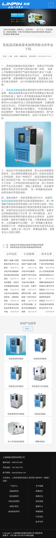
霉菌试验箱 (15, 34)
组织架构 (39, 501)
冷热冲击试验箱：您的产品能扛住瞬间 (29, 264)
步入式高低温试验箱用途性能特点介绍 (46, 275)
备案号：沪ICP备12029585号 (14, 535)
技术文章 (29, 30)
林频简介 (39, 491)
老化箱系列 (14, 496)
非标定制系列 (14, 501)
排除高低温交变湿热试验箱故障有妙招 (25, 247)
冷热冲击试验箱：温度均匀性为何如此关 (29, 275)
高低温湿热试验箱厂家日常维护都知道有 (46, 264)
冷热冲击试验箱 (9, 30)
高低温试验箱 (11, 32)
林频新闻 (39, 511)
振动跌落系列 (14, 511)
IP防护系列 (13, 506)
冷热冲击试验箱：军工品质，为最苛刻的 (29, 286)
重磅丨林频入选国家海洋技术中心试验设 (11, 264)
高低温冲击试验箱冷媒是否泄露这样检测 (26, 245)
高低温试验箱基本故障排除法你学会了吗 (46, 304)
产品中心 (14, 486)
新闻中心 (20, 30)
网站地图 (30, 535)
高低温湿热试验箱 (37, 32)
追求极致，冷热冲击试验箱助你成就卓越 (11, 286)
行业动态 (39, 517)
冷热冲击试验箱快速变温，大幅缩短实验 (11, 297)
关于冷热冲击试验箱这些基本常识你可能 (11, 308)
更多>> (28, 329)
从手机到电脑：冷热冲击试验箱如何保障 (29, 308)
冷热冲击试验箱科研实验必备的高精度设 (11, 275)
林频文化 (39, 496)
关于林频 (39, 486)
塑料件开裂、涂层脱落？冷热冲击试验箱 (29, 297)
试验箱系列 (14, 491)
